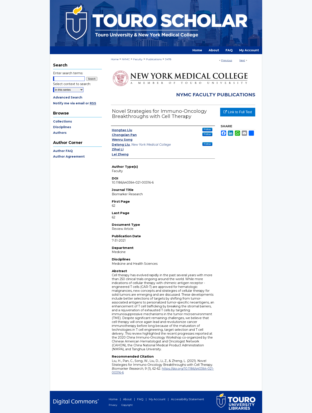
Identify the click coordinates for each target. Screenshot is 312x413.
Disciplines (62, 127)
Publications (154, 59)
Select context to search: (72, 84)
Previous (226, 60)
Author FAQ (63, 151)
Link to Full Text (237, 112)
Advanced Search (67, 97)
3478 (168, 59)
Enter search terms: (68, 73)
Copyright (127, 405)
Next (242, 60)
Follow (207, 129)
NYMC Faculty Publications (215, 95)
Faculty (138, 59)
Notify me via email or (74, 103)
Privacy (113, 405)
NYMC (126, 59)
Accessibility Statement (187, 399)
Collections (62, 121)
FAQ (140, 399)
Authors (60, 133)
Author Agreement (69, 156)
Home (115, 59)
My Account (157, 399)
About (127, 399)
